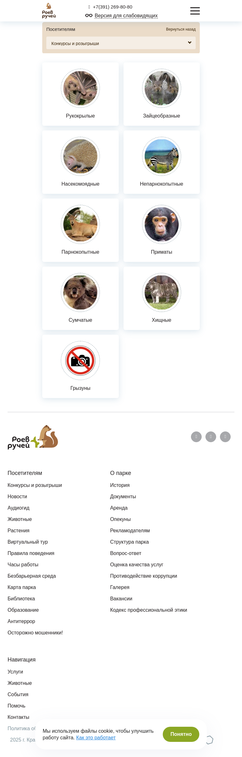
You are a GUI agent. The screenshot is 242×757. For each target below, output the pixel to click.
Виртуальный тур (28, 542)
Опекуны (120, 519)
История (120, 485)
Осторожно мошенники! (35, 632)
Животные (20, 519)
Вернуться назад (181, 29)
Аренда (119, 508)
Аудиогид (18, 508)
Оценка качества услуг (136, 564)
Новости (17, 496)
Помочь (17, 705)
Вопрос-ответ (125, 553)
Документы (123, 496)
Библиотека (21, 598)
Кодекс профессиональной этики (148, 610)
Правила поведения (31, 553)
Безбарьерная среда (32, 576)
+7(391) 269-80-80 (110, 6)
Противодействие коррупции (143, 576)
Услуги (15, 671)
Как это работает (96, 737)
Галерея (119, 587)
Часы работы (23, 564)
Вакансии (121, 598)
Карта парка (22, 587)
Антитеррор (21, 621)
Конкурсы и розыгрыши (35, 485)
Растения (19, 530)
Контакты (18, 717)
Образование (23, 610)
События (18, 694)
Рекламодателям (130, 530)
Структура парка (129, 542)
